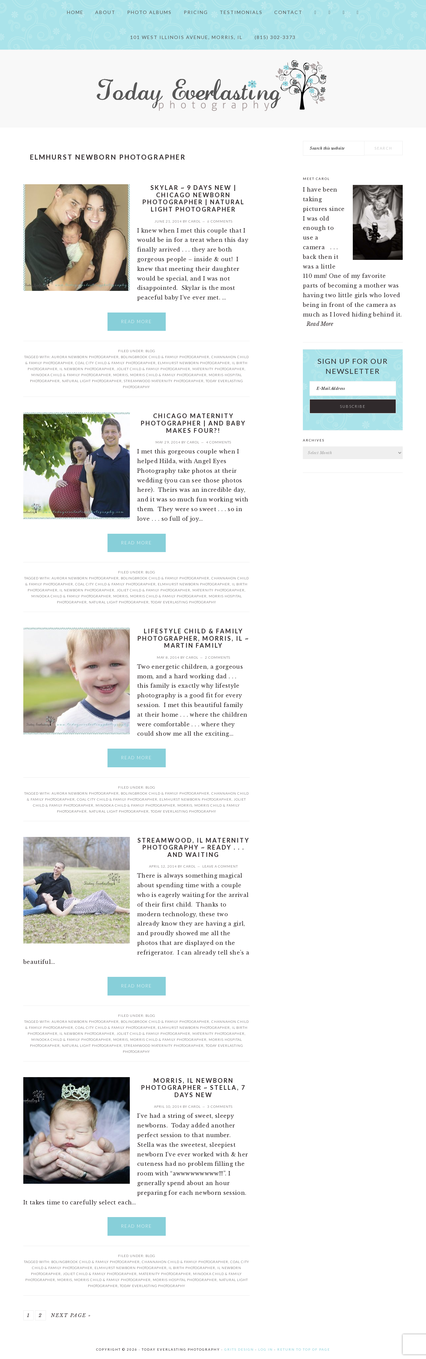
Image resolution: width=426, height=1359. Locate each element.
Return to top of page (303, 1349)
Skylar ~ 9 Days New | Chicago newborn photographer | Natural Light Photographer (193, 198)
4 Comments (218, 442)
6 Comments (220, 221)
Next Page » (71, 1315)
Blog (150, 351)
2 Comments (217, 657)
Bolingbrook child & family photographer (165, 357)
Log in (265, 1349)
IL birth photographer (192, 1268)
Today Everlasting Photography (183, 602)
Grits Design (239, 1349)
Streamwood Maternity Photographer (164, 381)
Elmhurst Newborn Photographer (194, 363)
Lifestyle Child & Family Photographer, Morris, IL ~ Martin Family (193, 638)
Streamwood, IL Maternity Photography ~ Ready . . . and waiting (193, 847)
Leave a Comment (220, 866)
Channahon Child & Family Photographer (185, 1262)
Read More (136, 321)
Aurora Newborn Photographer (85, 357)
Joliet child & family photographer (153, 369)
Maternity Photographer (218, 369)
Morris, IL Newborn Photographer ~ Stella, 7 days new (193, 1087)
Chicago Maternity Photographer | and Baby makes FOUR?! (193, 423)
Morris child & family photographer (168, 375)
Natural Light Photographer (92, 381)
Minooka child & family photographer (71, 375)
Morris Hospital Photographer (185, 1280)
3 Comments (220, 1106)
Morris (120, 375)
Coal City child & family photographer (115, 363)
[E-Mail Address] (353, 388)
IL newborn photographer (87, 369)
